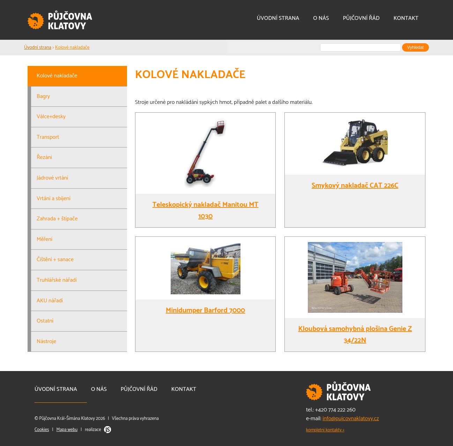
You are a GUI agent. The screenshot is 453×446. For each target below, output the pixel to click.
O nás (321, 18)
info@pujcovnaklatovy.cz (350, 418)
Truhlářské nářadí (57, 280)
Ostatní (45, 321)
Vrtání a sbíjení (53, 198)
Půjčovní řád (361, 18)
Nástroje (46, 341)
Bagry (43, 96)
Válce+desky (51, 116)
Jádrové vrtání (52, 178)
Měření (44, 239)
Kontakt (406, 18)
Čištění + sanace (55, 259)
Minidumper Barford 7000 (205, 310)
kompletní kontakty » (325, 430)
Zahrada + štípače (57, 219)
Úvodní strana (278, 18)
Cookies (42, 429)
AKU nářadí (50, 300)
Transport (48, 137)
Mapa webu (67, 429)
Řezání (44, 157)
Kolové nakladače (72, 47)
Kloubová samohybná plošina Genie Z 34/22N (355, 334)
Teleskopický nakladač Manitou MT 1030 (206, 210)
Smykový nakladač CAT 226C (355, 185)
